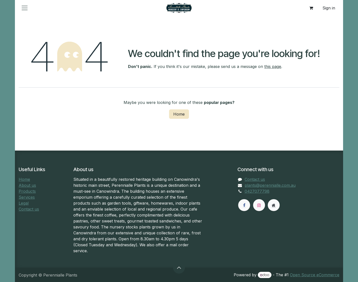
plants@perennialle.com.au (270, 185)
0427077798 (257, 191)
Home (179, 114)
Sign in (328, 7)
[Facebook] (244, 205)
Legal (24, 203)
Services (27, 197)
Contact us (29, 209)
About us (27, 185)
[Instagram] (259, 205)
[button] (179, 268)
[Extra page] (274, 205)
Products (27, 191)
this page (272, 66)
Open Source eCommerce (314, 274)
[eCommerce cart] (311, 8)
